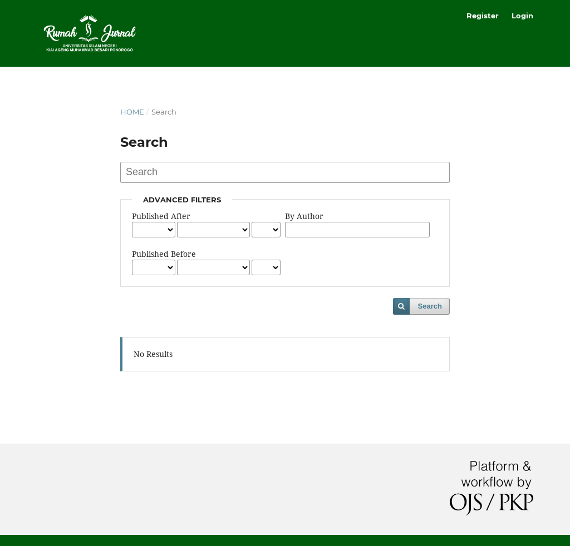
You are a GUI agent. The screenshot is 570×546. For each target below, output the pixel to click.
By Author (304, 216)
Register (482, 15)
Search (430, 306)
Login (522, 15)
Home (132, 111)
